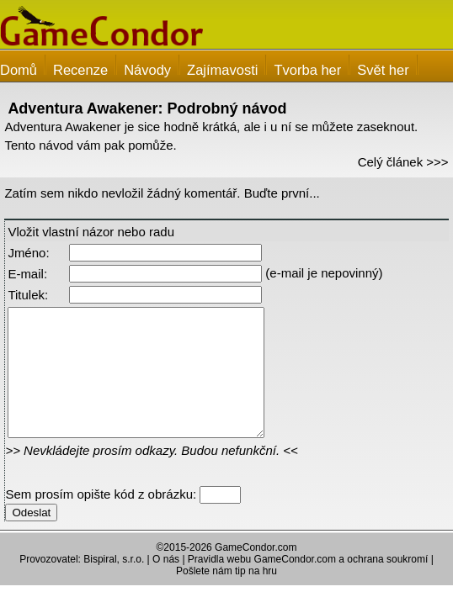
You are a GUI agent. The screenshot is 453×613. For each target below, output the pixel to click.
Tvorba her (307, 69)
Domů (18, 69)
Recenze (80, 69)
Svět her (382, 69)
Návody (147, 69)
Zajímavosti (222, 69)
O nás (165, 584)
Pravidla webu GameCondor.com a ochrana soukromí (308, 584)
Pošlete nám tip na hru (226, 596)
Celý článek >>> (403, 162)
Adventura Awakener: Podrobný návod (147, 108)
